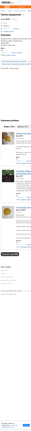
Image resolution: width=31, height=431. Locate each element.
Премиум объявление (7, 277)
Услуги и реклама (6, 267)
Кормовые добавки (20, 11)
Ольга (5, 23)
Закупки (23, 126)
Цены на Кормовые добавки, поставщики (14, 61)
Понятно (26, 425)
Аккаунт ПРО (4, 270)
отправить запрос (8, 31)
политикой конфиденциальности (9, 426)
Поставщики (21, 7)
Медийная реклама (6, 283)
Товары (7, 7)
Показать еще (10, 254)
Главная (3, 11)
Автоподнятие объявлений (8, 280)
